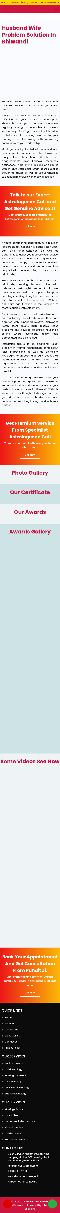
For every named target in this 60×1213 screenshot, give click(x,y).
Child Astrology (13, 1069)
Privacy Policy (12, 1047)
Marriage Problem (15, 1109)
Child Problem (13, 1133)
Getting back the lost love (20, 1121)
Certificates (11, 1029)
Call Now (30, 226)
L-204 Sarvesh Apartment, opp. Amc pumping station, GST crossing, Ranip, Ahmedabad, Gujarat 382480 (29, 1157)
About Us (10, 1023)
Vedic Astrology (14, 1063)
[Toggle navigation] (56, 9)
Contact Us (11, 1041)
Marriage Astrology (16, 1075)
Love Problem (12, 1115)
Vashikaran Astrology (17, 1087)
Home (8, 1017)
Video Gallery (12, 1035)
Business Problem (15, 1139)
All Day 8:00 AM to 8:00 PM (23, 1181)
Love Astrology (13, 1081)
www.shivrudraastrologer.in (23, 1176)
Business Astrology (15, 1093)
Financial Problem (15, 1127)
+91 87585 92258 (17, 1171)
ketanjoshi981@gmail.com (23, 1165)
